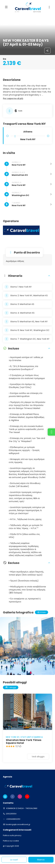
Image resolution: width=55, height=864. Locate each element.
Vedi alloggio (38, 756)
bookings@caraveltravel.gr (18, 824)
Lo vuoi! (14, 859)
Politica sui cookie (11, 841)
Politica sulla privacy (12, 835)
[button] (13, 98)
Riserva (40, 859)
